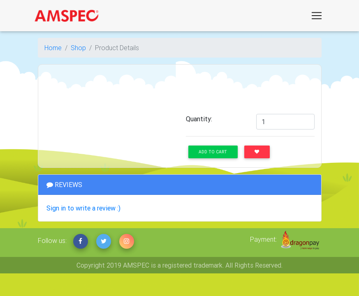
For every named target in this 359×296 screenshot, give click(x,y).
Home (53, 48)
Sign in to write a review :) (83, 208)
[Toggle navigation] (317, 15)
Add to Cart (213, 152)
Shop (78, 48)
